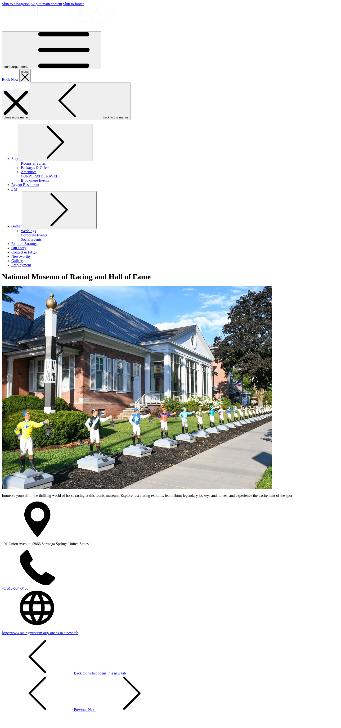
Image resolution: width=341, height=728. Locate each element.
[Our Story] (19, 248)
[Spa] (14, 189)
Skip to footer (73, 4)
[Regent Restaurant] (25, 185)
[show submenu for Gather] (16, 226)
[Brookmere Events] (35, 180)
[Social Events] (31, 239)
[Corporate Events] (34, 235)
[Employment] (21, 265)
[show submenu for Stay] (14, 159)
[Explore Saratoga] (24, 244)
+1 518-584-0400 (15, 588)
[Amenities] (28, 172)
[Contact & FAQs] (24, 252)
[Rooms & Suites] (33, 163)
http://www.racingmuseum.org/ (40, 633)
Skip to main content (46, 4)
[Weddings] (28, 231)
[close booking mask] (25, 75)
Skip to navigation (16, 4)
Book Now (10, 79)
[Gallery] (17, 261)
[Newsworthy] (21, 256)
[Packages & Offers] (35, 168)
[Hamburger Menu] (51, 50)
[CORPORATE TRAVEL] (39, 176)
